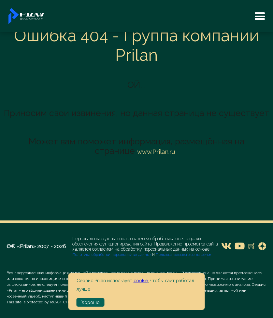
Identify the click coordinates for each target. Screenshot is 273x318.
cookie (141, 280)
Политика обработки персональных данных (112, 254)
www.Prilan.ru (156, 151)
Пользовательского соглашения (183, 254)
